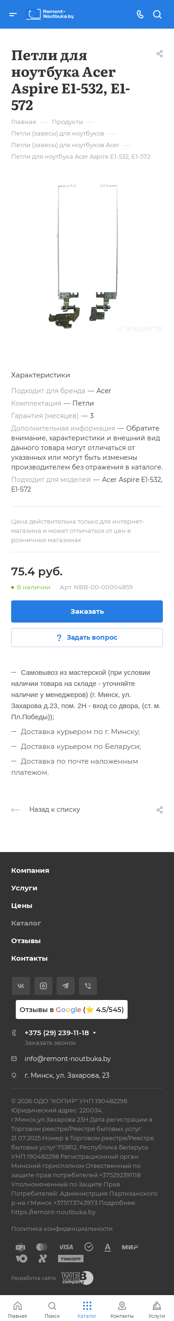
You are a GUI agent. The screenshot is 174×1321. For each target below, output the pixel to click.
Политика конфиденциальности (62, 1228)
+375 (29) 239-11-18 (57, 1032)
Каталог (26, 923)
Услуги (24, 887)
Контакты (29, 958)
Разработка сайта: (34, 1278)
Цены (21, 905)
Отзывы (26, 940)
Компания (30, 870)
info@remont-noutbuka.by (68, 1059)
